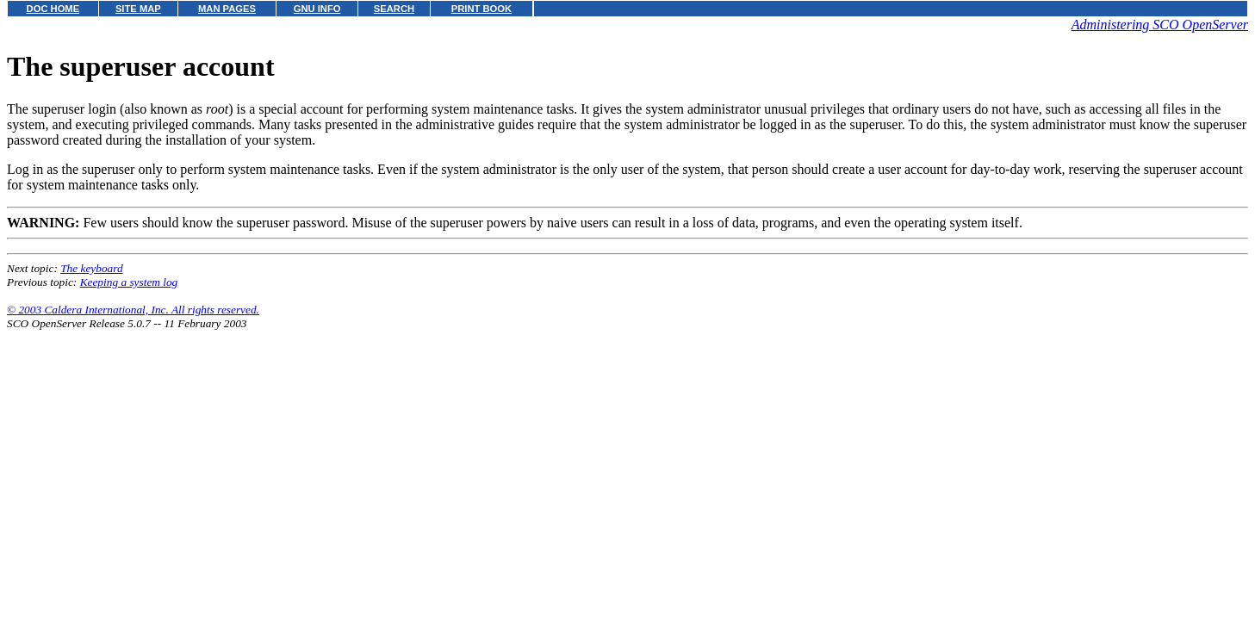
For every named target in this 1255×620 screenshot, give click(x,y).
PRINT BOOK (481, 8)
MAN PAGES (227, 8)
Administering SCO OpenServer (1160, 24)
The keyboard (91, 268)
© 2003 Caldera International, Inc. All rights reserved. (133, 309)
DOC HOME (53, 8)
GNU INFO (317, 8)
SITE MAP (138, 8)
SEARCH (394, 8)
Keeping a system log (129, 282)
